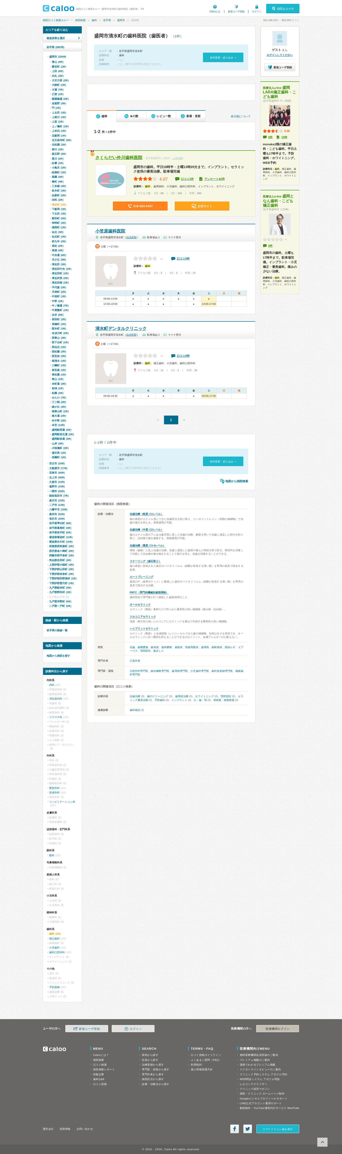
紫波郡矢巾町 (61, 541)
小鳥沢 (59, 167)
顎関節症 (145, 650)
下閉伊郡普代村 (61, 583)
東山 (57, 379)
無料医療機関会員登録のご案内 (259, 1054)
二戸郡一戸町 (60, 605)
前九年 (59, 241)
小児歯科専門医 (199, 670)
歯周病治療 (181, 696)
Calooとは (214, 11)
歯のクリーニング (158, 696)
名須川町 (60, 333)
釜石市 (57, 500)
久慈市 (57, 482)
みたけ (59, 397)
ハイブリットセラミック (144, 628)
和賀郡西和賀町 (61, 546)
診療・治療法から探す (155, 1084)
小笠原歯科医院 (110, 231)
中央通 (59, 255)
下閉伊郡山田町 (61, 569)
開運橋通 (60, 98)
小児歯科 (54, 947)
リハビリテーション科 (62, 801)
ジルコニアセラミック (143, 616)
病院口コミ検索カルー (56, 20)
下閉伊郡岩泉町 (61, 573)
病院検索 (80, 20)
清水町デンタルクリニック (121, 328)
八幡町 (59, 365)
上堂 (57, 121)
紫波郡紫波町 (61, 537)
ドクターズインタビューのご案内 (260, 1069)
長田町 (59, 319)
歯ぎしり (158, 650)
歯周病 (205, 647)
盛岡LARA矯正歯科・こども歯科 (279, 92)
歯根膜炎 (217, 647)
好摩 (57, 163)
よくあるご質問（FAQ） (206, 1059)
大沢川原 (60, 80)
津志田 (59, 264)
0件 (270, 137)
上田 (57, 71)
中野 (57, 301)
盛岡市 (121, 20)
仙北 (57, 232)
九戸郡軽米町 (60, 587)
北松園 (59, 144)
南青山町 (60, 411)
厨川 (57, 149)
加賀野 (59, 103)
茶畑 (57, 250)
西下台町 (60, 342)
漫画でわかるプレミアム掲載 (257, 1064)
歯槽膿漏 (143, 647)
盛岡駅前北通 (63, 434)
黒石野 (59, 153)
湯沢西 (59, 452)
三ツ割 (59, 402)
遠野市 (57, 486)
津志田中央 (61, 268)
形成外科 (54, 792)
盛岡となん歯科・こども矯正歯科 (278, 200)
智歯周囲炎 (191, 647)
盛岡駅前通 (61, 438)
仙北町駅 (131, 237)
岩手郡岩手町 (60, 532)
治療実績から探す (153, 1064)
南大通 (59, 415)
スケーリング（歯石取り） (145, 561)
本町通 (59, 383)
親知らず (230, 647)
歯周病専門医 (180, 670)
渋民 (57, 199)
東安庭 (59, 370)
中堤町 (59, 296)
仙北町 (59, 236)
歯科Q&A (99, 1079)
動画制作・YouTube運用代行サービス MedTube (269, 1108)
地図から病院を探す (58, 655)
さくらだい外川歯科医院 (118, 157)
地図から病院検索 (236, 481)
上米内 (59, 130)
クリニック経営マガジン (255, 1088)
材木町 (59, 190)
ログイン (256, 11)
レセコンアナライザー (253, 1084)
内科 (51, 684)
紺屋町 (59, 172)
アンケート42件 (214, 179)
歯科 (94, 20)
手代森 (59, 287)
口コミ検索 (100, 1064)
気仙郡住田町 (60, 560)
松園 (57, 393)
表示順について (241, 116)
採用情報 (65, 1128)
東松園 (59, 374)
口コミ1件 (187, 179)
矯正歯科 (54, 938)
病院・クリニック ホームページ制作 (262, 1093)
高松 (57, 245)
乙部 (57, 94)
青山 (57, 61)
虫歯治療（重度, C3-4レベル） (148, 545)
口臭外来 (135, 660)
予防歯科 (159, 700)
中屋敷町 (60, 310)
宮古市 (57, 463)
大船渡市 (58, 468)
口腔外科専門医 (139, 670)
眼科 (51, 855)
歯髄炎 (179, 647)
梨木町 (59, 328)
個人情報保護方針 (202, 1069)
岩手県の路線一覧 (57, 630)
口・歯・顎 (200, 700)
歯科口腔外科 (57, 952)
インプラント (179, 700)
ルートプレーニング (141, 576)
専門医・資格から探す (155, 1069)
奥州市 (57, 514)
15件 (284, 137)
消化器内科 (55, 698)
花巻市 (57, 472)
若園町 (59, 457)
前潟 (57, 388)
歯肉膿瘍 (166, 647)
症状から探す (150, 1059)
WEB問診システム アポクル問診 (260, 1079)
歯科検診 (135, 710)
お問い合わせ (85, 1128)
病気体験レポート (104, 1069)
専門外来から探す (153, 1074)
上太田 (59, 112)
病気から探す (150, 1054)
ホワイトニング (204, 696)
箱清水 (59, 360)
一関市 (57, 491)
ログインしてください (280, 55)
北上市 (57, 477)
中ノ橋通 (60, 305)
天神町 (59, 291)
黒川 (57, 158)
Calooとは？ (101, 1054)
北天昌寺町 (61, 140)
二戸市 (57, 505)
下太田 (59, 213)
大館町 (59, 84)
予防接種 (54, 987)
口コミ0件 (183, 258)
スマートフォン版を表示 (278, 1129)
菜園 (57, 176)
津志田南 (60, 282)
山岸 (57, 443)
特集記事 (98, 1074)
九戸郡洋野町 (60, 601)
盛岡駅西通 (61, 429)
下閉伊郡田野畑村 (63, 578)
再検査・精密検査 (223, 700)
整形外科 (54, 788)
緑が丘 (59, 406)
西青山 (59, 337)
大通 (57, 89)
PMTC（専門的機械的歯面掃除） (149, 592)
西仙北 (59, 347)
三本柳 (59, 186)
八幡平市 (58, 509)
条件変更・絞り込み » (223, 57)
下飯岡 (59, 209)
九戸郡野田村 (60, 592)
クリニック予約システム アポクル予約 (263, 1074)
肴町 (57, 181)
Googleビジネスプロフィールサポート (263, 1098)
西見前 (59, 356)
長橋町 (59, 324)
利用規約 (196, 1064)
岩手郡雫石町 (60, 523)
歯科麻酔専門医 (160, 670)
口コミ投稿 (100, 1084)
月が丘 (59, 259)
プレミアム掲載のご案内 (255, 1059)
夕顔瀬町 (60, 448)
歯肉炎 (155, 647)
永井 (57, 314)
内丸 (57, 75)
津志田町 (60, 273)
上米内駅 (177, 158)
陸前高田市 (59, 495)
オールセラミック (140, 604)
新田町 (59, 218)
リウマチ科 (55, 717)
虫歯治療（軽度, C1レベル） (146, 514)
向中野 (59, 420)
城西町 (59, 227)
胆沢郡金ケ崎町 (61, 551)
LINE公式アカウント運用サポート (261, 1103)
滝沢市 (57, 518)
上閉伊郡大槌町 (61, 564)
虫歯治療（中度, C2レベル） (146, 529)
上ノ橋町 (60, 126)
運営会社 (48, 1128)
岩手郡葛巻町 (60, 528)
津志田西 (60, 278)
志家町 (59, 195)
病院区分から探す (153, 1079)
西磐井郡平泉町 (61, 555)
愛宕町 (59, 66)
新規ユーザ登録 (236, 11)
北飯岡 (59, 135)
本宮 (58, 425)
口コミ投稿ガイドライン (206, 1054)
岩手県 (107, 20)
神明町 (59, 222)
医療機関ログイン (277, 1028)
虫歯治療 (135, 696)
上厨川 (59, 117)
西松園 (59, 351)
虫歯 (132, 647)
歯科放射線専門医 (222, 670)
